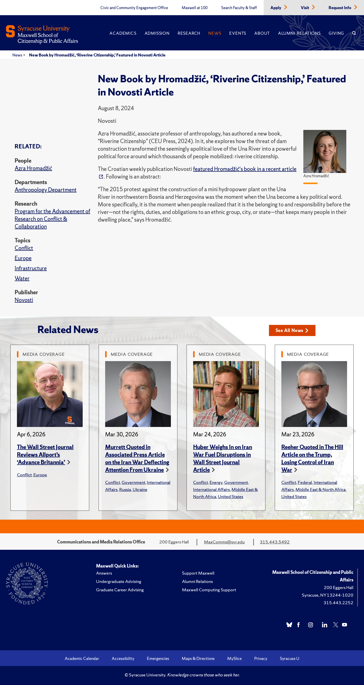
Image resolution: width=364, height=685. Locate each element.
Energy (216, 482)
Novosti (24, 300)
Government (133, 482)
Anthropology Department (46, 189)
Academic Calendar (82, 658)
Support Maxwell (198, 573)
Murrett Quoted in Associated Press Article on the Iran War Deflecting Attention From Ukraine (137, 458)
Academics (122, 33)
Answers (104, 573)
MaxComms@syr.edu (224, 542)
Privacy (260, 658)
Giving (336, 33)
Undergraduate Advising (118, 581)
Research (189, 33)
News (214, 33)
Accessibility (123, 658)
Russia (125, 489)
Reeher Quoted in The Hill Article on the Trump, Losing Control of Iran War (312, 458)
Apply (276, 7)
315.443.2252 (338, 602)
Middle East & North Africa (320, 489)
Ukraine (140, 489)
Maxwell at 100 (195, 7)
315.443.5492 (275, 542)
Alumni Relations (299, 33)
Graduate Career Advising (120, 590)
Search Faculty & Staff (239, 7)
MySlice (234, 658)
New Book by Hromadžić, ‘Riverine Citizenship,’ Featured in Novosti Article (97, 55)
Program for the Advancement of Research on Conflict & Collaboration (52, 219)
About (262, 33)
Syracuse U (289, 658)
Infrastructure (31, 268)
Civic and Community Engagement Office (134, 7)
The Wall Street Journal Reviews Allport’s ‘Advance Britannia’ (45, 454)
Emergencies (158, 658)
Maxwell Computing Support (209, 590)
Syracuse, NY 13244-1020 (327, 595)
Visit (305, 7)
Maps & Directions (198, 658)
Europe (23, 258)
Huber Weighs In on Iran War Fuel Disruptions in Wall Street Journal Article (222, 458)
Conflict (24, 248)
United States (230, 496)
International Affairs (211, 489)
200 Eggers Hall (338, 587)
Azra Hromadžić (33, 168)
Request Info (340, 7)
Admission (157, 33)
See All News (292, 330)
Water (22, 278)
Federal (305, 482)
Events (237, 33)
